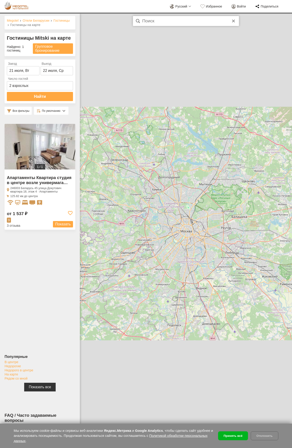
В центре (11, 362)
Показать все (40, 387)
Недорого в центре (19, 370)
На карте (11, 374)
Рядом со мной (16, 378)
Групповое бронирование (47, 48)
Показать (63, 224)
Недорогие (13, 366)
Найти (40, 96)
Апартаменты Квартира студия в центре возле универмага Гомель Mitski (39, 182)
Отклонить (264, 436)
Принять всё (233, 436)
